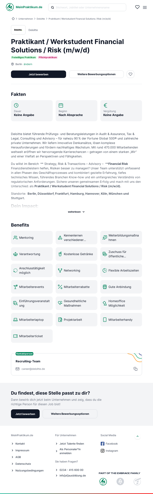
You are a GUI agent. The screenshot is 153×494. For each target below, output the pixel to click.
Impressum (22, 450)
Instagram (109, 451)
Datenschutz (23, 463)
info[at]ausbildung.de (73, 475)
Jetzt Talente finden (72, 443)
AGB (18, 457)
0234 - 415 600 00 (71, 469)
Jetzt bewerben (38, 74)
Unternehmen (25, 18)
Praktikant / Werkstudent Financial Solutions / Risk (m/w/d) (80, 18)
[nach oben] (138, 436)
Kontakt (20, 443)
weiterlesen (76, 211)
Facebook (109, 444)
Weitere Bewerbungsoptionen (96, 74)
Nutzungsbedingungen (29, 470)
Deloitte (41, 18)
